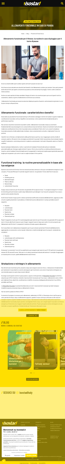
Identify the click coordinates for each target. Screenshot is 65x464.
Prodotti (38, 422)
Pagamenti (38, 440)
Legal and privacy (24, 463)
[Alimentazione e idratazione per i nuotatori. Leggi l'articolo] (20, 350)
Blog (27, 33)
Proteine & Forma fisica (37, 33)
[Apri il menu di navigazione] (3, 3)
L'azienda (23, 424)
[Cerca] (62, 3)
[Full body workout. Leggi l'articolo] (46, 350)
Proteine (38, 428)
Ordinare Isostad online (41, 438)
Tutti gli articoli (32, 379)
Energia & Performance (56, 424)
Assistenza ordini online (41, 442)
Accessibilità (42, 463)
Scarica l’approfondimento (32, 310)
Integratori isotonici (40, 424)
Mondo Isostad (25, 422)
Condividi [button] (32, 315)
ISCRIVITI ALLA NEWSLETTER (54, 436)
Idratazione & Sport (55, 426)
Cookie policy (33, 463)
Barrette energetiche (41, 426)
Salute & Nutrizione (55, 430)
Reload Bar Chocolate (49, 276)
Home (22, 33)
